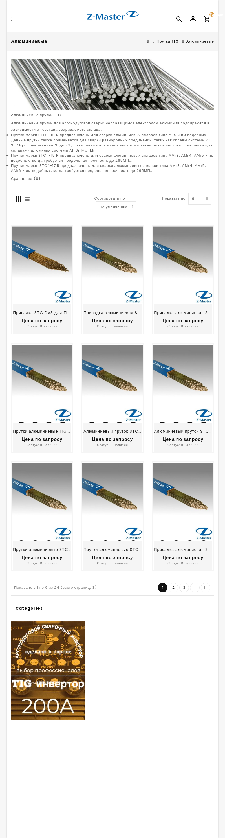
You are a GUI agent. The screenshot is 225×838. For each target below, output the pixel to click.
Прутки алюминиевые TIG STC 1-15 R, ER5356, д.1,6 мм (70, 431)
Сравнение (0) (26, 178)
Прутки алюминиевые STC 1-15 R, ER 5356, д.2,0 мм (137, 549)
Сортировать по (109, 198)
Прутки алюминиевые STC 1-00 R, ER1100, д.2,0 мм (66, 549)
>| (205, 587)
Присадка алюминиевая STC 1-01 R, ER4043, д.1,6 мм (139, 313)
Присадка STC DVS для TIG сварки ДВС (54, 313)
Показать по (174, 198)
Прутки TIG (168, 41)
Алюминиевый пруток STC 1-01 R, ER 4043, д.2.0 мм (137, 431)
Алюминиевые (200, 41)
